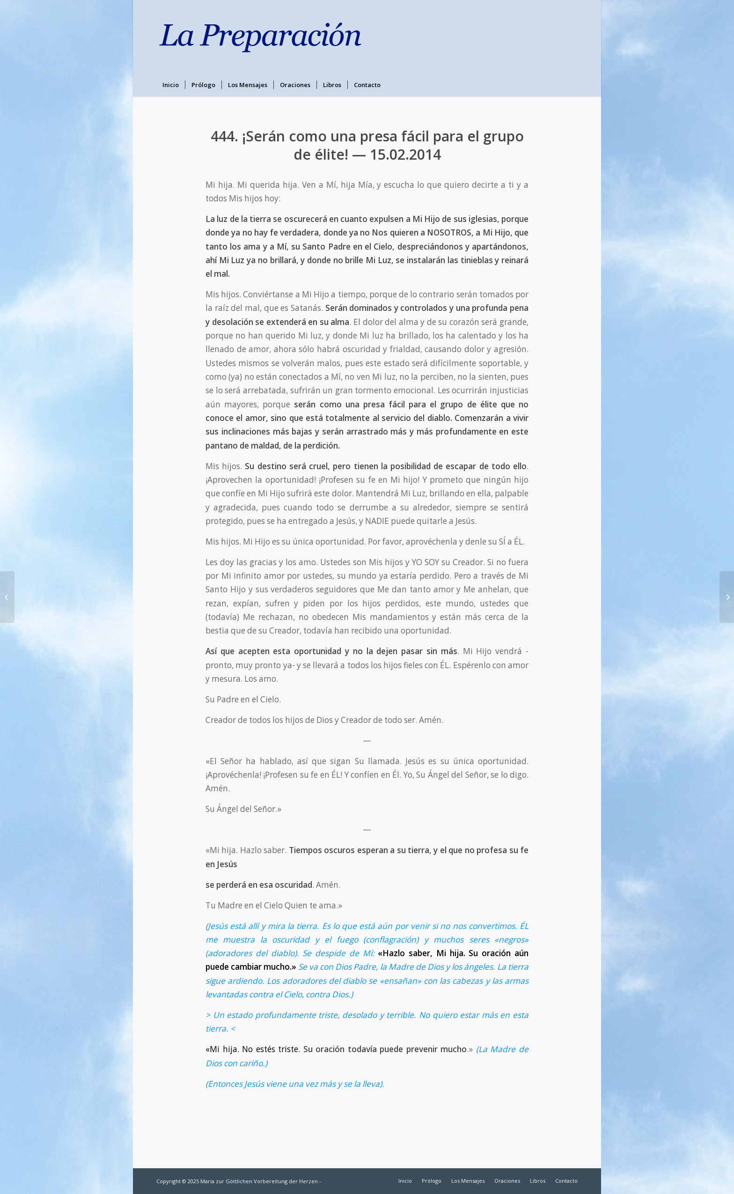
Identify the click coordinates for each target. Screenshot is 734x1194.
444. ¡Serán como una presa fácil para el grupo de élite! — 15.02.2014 (367, 145)
